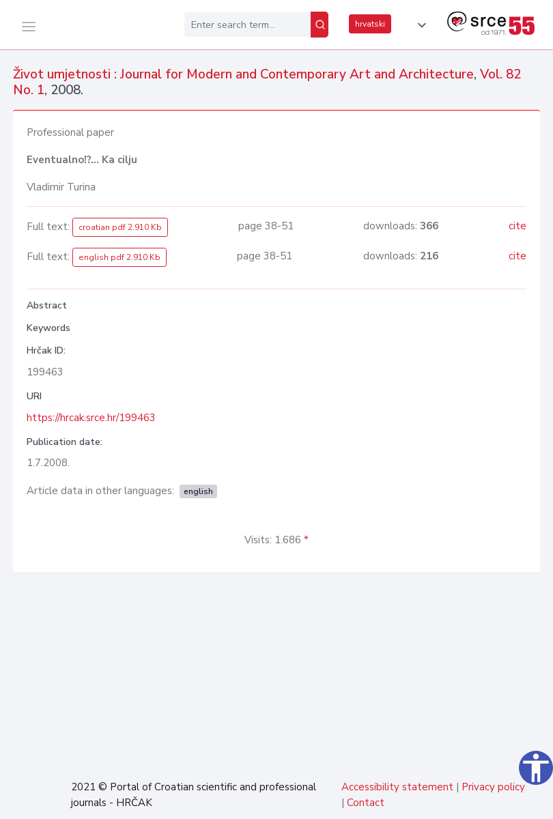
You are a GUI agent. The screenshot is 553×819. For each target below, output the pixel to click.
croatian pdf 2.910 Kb (120, 227)
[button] (419, 25)
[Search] (319, 25)
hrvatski (370, 23)
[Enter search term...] (247, 25)
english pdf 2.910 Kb (119, 257)
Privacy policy (493, 787)
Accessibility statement (397, 787)
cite (517, 226)
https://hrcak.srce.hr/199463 (91, 418)
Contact (365, 802)
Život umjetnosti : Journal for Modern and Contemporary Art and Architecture (243, 74)
